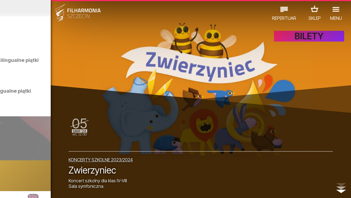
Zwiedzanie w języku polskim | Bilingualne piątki (55, 96)
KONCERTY (15, 174)
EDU (37, 174)
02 (12, 188)
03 (19, 188)
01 (5, 188)
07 (47, 188)
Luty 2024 (45, 8)
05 (33, 188)
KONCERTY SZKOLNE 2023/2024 (139, 157)
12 (83, 188)
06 (40, 188)
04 (26, 188)
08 (55, 188)
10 (69, 188)
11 (76, 188)
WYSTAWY (58, 174)
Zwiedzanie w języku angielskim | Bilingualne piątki (58, 65)
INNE (79, 174)
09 (62, 188)
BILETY (309, 40)
